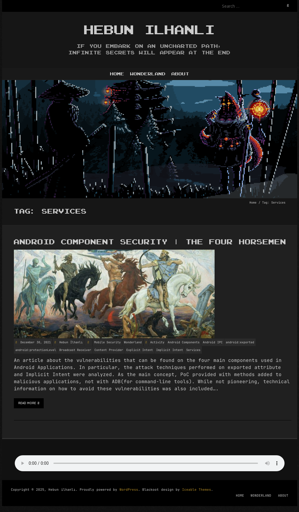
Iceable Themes (196, 489)
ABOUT (180, 74)
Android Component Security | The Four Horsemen (150, 242)
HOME (117, 74)
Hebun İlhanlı (71, 342)
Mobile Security (107, 342)
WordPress (129, 489)
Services (193, 350)
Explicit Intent (139, 350)
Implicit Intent (169, 350)
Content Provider (108, 350)
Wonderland (133, 342)
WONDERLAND (148, 74)
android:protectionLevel (35, 350)
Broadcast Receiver (75, 350)
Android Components (184, 342)
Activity (157, 342)
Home (252, 202)
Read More (29, 403)
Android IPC (213, 342)
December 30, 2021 (35, 342)
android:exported (240, 342)
